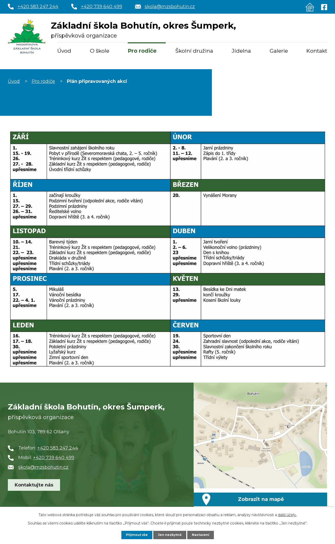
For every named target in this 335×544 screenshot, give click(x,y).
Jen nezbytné (170, 534)
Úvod (64, 51)
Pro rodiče (142, 51)
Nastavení (203, 534)
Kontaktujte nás (34, 492)
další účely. (287, 514)
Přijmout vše (134, 534)
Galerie (279, 51)
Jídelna (241, 51)
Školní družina (194, 51)
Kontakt (316, 51)
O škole (99, 51)
